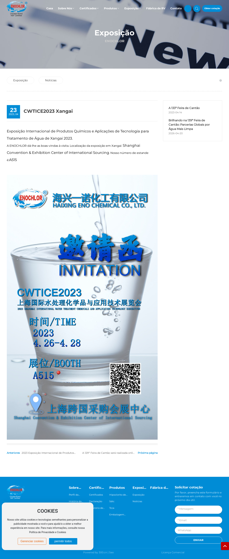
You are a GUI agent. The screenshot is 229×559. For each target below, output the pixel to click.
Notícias (51, 80)
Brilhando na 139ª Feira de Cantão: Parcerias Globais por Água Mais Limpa (189, 125)
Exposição (114, 32)
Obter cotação (212, 8)
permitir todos (63, 541)
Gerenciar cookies (32, 541)
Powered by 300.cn (95, 552)
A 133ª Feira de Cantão (184, 108)
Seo (111, 552)
